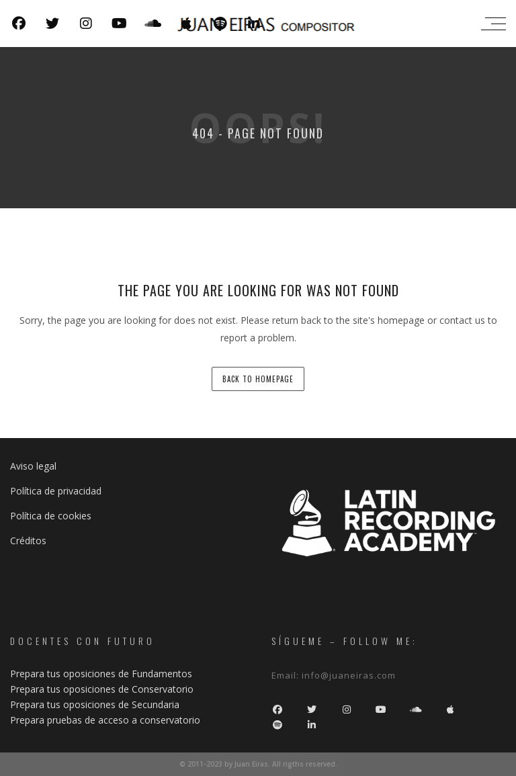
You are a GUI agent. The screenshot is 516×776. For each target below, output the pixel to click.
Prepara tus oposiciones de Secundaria (94, 704)
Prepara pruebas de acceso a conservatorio (105, 720)
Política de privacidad (55, 490)
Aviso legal (33, 466)
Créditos (28, 540)
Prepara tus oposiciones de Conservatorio (102, 689)
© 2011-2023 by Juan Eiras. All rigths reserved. (258, 764)
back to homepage (258, 379)
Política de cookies (50, 515)
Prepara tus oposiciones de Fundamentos (101, 673)
